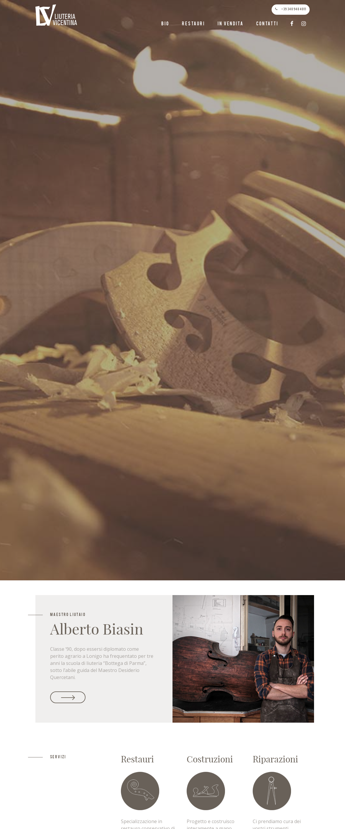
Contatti (267, 24)
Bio (165, 24)
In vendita (230, 24)
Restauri (193, 24)
